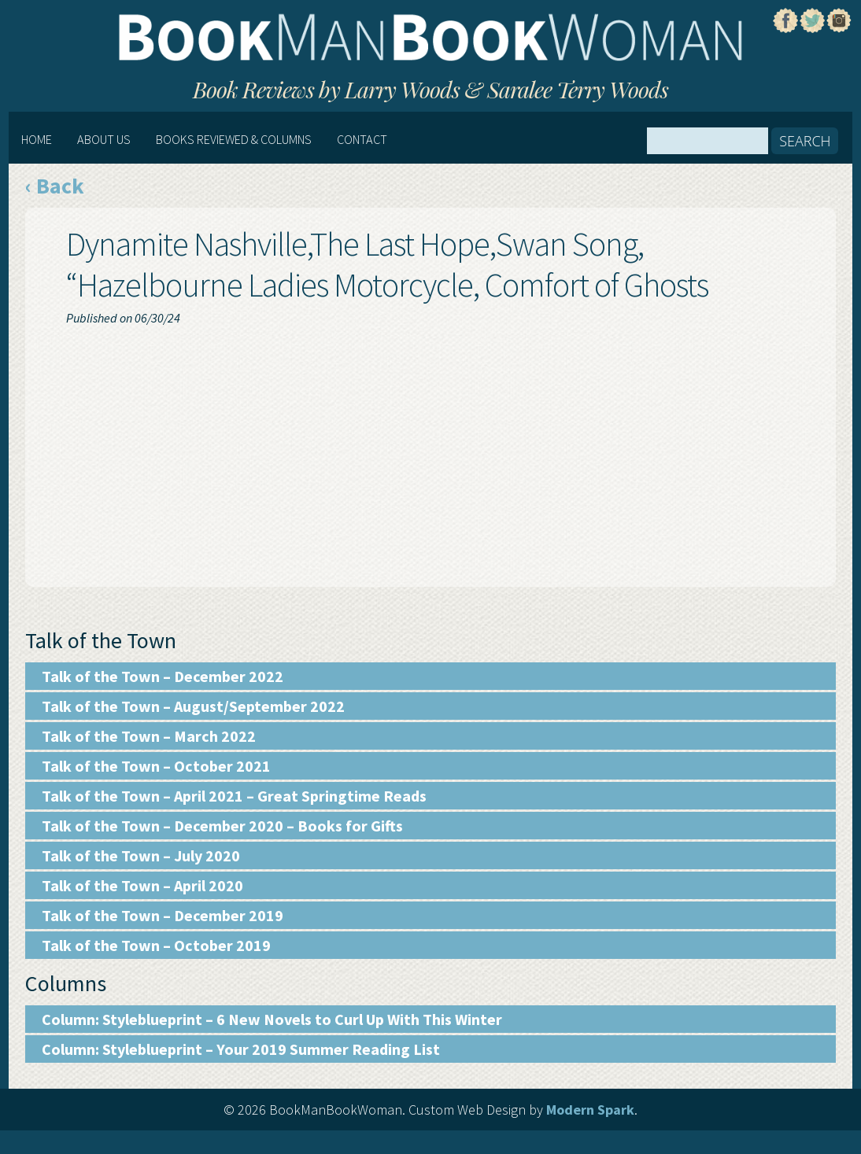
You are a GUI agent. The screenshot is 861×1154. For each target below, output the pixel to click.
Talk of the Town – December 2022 (162, 676)
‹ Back (54, 185)
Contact (362, 139)
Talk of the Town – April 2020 (142, 885)
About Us (104, 139)
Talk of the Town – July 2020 (141, 855)
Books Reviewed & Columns (234, 139)
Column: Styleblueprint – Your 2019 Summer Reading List (241, 1049)
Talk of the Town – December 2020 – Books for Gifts (222, 825)
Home (36, 139)
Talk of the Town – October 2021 (156, 766)
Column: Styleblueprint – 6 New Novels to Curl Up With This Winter (272, 1019)
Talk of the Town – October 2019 (156, 945)
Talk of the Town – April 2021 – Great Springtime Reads (234, 796)
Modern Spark (590, 1110)
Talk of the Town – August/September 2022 (193, 706)
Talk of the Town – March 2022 (149, 736)
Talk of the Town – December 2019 (162, 915)
